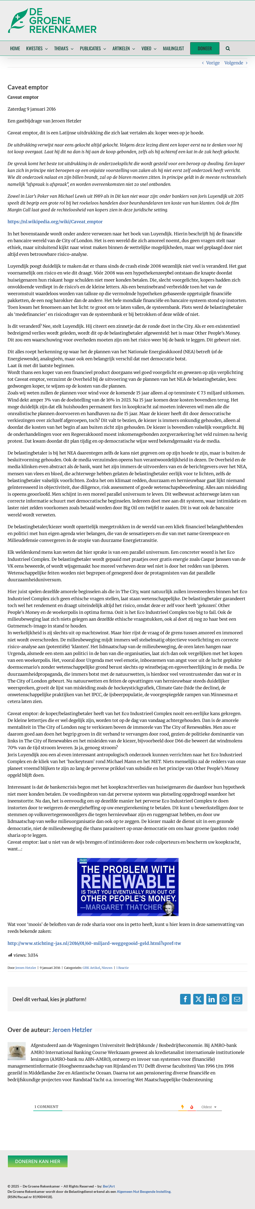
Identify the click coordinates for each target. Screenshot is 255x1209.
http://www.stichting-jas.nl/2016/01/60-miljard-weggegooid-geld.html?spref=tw (94, 943)
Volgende (233, 63)
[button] (228, 48)
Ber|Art (109, 1186)
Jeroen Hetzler (25, 968)
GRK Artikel (91, 968)
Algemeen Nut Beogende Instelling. (144, 1191)
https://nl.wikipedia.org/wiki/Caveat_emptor (55, 221)
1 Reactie (122, 968)
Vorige (213, 63)
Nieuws (107, 968)
